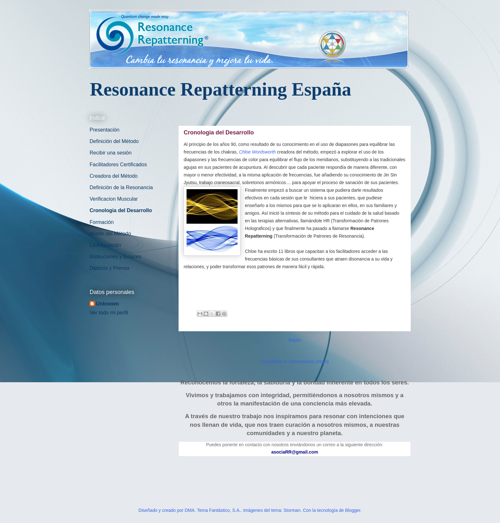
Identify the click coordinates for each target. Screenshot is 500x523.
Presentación (104, 130)
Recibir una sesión (111, 152)
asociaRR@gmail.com (294, 452)
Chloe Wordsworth (257, 151)
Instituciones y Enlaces (116, 256)
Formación (102, 222)
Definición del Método (114, 141)
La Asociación (105, 245)
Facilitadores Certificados (118, 164)
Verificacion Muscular (114, 199)
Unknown (107, 303)
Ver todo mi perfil (109, 312)
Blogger (352, 510)
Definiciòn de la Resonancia (121, 187)
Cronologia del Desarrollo (121, 210)
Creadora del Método (113, 176)
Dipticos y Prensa (109, 268)
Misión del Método (110, 233)
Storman (291, 510)
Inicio (294, 340)
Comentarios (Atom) (309, 361)
